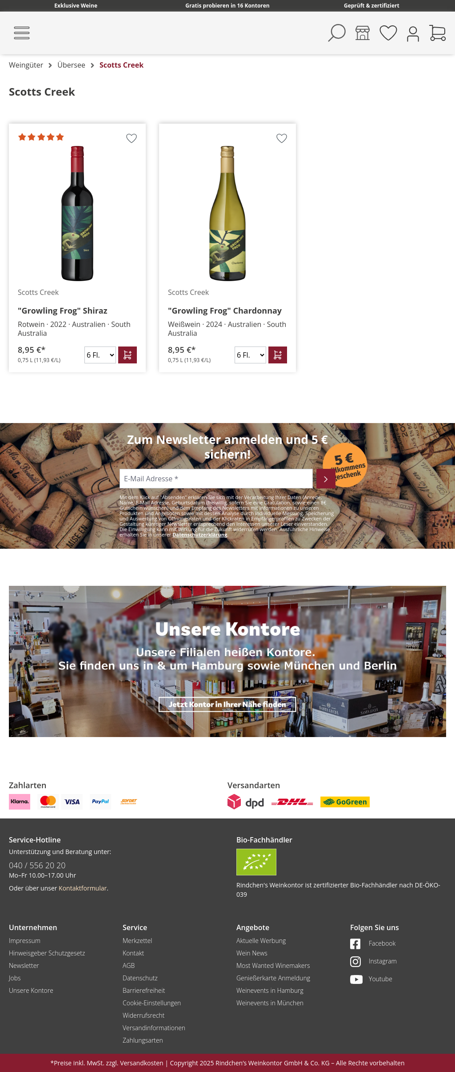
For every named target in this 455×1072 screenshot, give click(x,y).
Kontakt (133, 953)
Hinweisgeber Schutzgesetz (47, 953)
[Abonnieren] (325, 478)
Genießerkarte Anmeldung (273, 978)
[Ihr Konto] (413, 33)
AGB (129, 965)
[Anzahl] (100, 355)
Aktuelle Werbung (261, 940)
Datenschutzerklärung (199, 534)
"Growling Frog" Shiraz (63, 310)
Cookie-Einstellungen (152, 1003)
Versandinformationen (154, 1028)
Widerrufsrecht (143, 1015)
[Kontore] (362, 33)
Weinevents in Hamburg (269, 990)
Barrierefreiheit (144, 990)
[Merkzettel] (388, 33)
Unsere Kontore (31, 990)
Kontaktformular (83, 888)
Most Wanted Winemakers (273, 965)
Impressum (24, 940)
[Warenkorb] (438, 33)
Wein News (251, 953)
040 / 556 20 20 (37, 865)
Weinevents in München (269, 1003)
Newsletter (24, 965)
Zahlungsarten (143, 1040)
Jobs (15, 978)
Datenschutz (140, 978)
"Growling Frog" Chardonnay (225, 310)
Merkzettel (137, 940)
